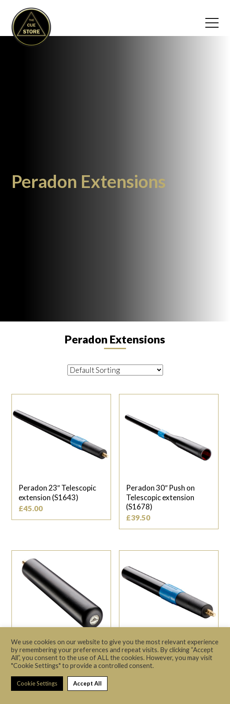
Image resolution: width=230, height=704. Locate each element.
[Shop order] (115, 370)
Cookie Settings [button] (37, 683)
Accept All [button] (87, 683)
